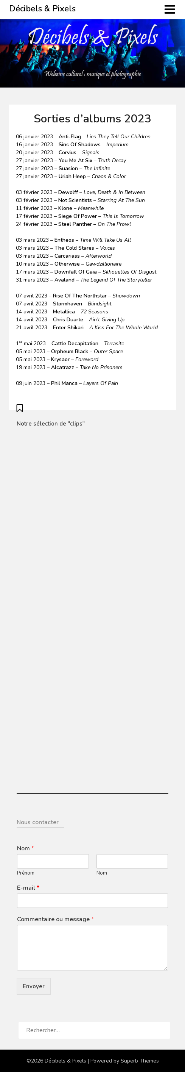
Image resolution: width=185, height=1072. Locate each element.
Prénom (25, 873)
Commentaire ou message (55, 919)
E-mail (28, 888)
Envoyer (34, 986)
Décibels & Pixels (42, 8)
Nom (25, 849)
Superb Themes (140, 1060)
